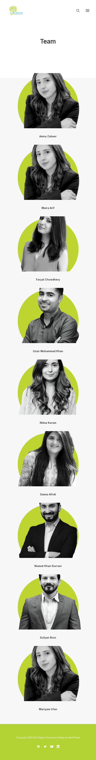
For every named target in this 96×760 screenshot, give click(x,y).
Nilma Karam (48, 422)
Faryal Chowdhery (48, 279)
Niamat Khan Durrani (48, 566)
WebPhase (74, 737)
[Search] (76, 10)
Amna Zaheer (48, 136)
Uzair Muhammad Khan (48, 351)
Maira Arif (48, 207)
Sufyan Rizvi (48, 637)
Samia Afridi (48, 494)
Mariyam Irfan (48, 709)
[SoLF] (16, 10)
